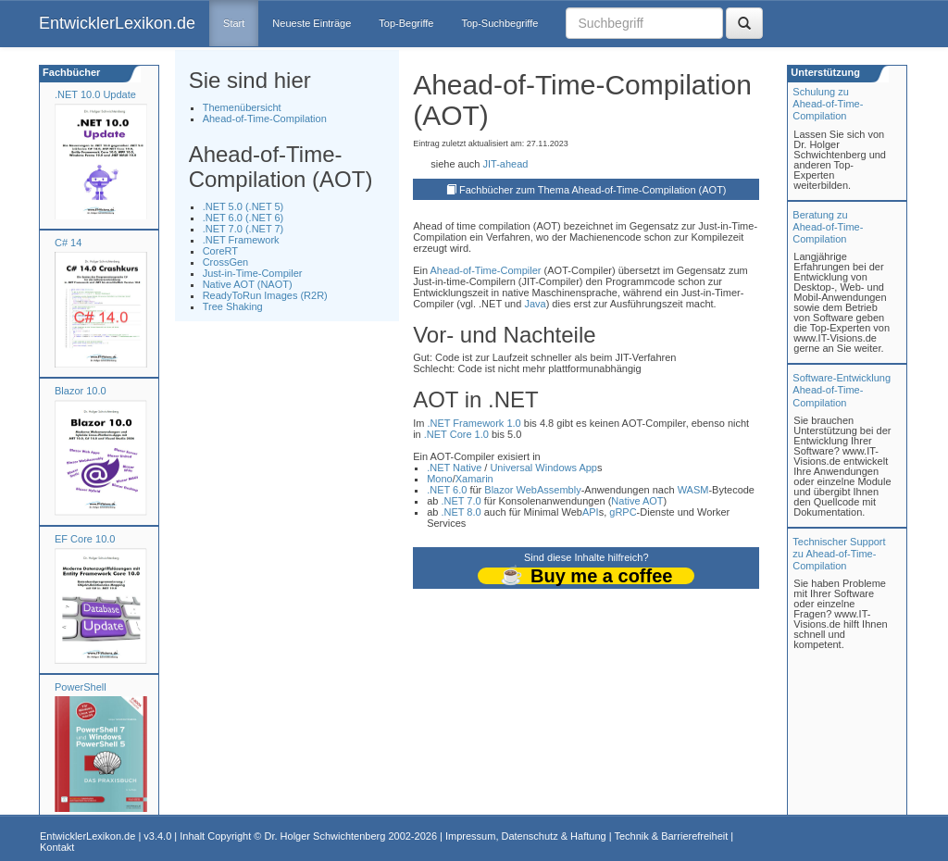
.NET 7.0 (460, 500)
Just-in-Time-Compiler (253, 273)
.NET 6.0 (447, 489)
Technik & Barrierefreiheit (671, 836)
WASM (693, 489)
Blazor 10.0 (80, 390)
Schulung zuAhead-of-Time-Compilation (827, 103)
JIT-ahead (505, 163)
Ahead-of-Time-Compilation (265, 118)
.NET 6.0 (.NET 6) (243, 217)
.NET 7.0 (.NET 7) (243, 228)
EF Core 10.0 (85, 538)
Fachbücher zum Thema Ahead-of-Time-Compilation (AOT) (593, 189)
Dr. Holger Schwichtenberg (325, 836)
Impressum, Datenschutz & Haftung (525, 836)
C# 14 (68, 242)
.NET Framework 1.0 (473, 423)
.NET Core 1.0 (456, 434)
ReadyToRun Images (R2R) (265, 295)
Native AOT (637, 500)
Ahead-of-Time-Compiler (486, 270)
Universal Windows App (543, 467)
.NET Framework (241, 239)
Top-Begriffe (406, 23)
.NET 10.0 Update (95, 94)
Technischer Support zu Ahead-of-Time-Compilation (838, 553)
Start (233, 23)
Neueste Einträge (311, 23)
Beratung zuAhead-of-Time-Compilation (827, 226)
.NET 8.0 (460, 512)
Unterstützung (824, 72)
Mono (440, 478)
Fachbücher (70, 72)
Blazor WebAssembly (532, 489)
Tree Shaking (233, 306)
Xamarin (474, 478)
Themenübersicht (242, 107)
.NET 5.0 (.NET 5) (243, 206)
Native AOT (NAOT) (248, 284)
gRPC (622, 512)
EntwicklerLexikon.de (117, 23)
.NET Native (454, 467)
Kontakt (57, 847)
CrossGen (226, 262)
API (590, 512)
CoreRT (220, 250)
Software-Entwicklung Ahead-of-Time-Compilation (841, 389)
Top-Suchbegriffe (499, 23)
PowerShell (80, 687)
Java (534, 303)
